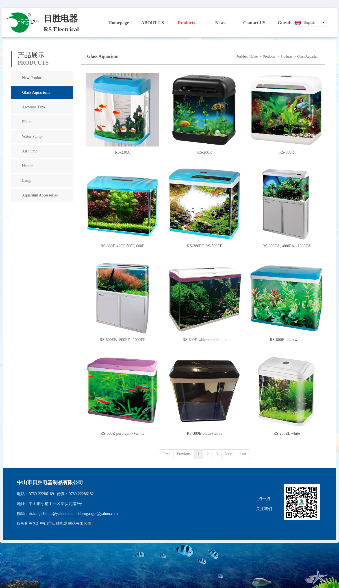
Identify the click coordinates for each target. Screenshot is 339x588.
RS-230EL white (286, 433)
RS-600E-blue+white (286, 340)
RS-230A (122, 152)
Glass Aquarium (308, 56)
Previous (184, 454)
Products (269, 56)
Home (253, 56)
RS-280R (204, 152)
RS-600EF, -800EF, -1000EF (122, 340)
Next (228, 454)
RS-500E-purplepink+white (123, 433)
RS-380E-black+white (204, 433)
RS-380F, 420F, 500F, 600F (122, 246)
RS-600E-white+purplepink (204, 340)
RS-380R (286, 152)
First (166, 454)
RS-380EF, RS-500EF (204, 246)
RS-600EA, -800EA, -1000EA (286, 246)
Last (243, 454)
